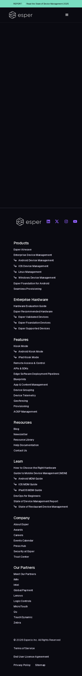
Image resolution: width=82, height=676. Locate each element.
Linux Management (29, 272)
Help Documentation (26, 445)
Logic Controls (22, 601)
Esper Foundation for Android (31, 283)
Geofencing (21, 400)
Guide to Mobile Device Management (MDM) (40, 473)
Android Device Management (36, 260)
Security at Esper (24, 551)
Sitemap (40, 665)
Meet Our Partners (25, 574)
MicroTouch (21, 606)
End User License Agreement (31, 656)
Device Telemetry (25, 395)
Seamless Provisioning (27, 288)
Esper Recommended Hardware (33, 311)
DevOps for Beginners (27, 496)
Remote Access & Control (29, 363)
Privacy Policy (22, 665)
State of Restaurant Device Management (43, 506)
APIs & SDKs (21, 368)
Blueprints (20, 379)
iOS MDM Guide (27, 484)
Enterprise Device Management (33, 255)
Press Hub (20, 546)
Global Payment (23, 590)
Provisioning (21, 406)
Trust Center (21, 556)
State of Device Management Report (36, 501)
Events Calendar (23, 540)
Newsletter (21, 434)
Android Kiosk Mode (30, 351)
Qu (15, 611)
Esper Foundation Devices (34, 322)
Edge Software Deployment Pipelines (36, 373)
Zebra (17, 622)
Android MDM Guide (30, 478)
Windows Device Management (37, 277)
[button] (67, 15)
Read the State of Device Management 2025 (47, 3)
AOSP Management (25, 411)
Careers (18, 535)
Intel (16, 584)
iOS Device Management (33, 266)
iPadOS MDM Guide (30, 490)
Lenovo (18, 595)
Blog (16, 429)
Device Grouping (24, 390)
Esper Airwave (22, 249)
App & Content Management (31, 384)
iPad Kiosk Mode (28, 357)
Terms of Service (24, 648)
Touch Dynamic (23, 617)
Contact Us (20, 450)
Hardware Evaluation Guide (30, 306)
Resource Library (24, 439)
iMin (16, 579)
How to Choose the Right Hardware (35, 467)
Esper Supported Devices (34, 328)
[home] (21, 15)
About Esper (21, 524)
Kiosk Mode (21, 346)
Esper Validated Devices (33, 317)
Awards (18, 529)
